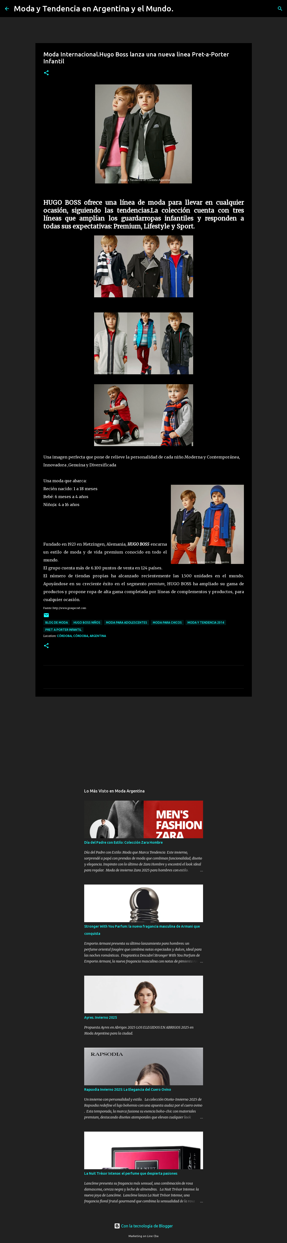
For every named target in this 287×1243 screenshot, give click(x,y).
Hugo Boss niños (87, 622)
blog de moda (56, 622)
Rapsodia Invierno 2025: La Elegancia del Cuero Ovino (127, 1089)
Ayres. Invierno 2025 (100, 1017)
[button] (46, 73)
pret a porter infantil (63, 629)
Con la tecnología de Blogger (143, 1226)
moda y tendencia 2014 (205, 622)
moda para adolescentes (126, 622)
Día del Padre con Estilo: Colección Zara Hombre (123, 842)
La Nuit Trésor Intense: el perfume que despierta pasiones (130, 1173)
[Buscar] (180, 9)
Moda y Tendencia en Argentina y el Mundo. (94, 8)
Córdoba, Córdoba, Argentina (81, 635)
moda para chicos (167, 622)
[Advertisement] (143, 738)
